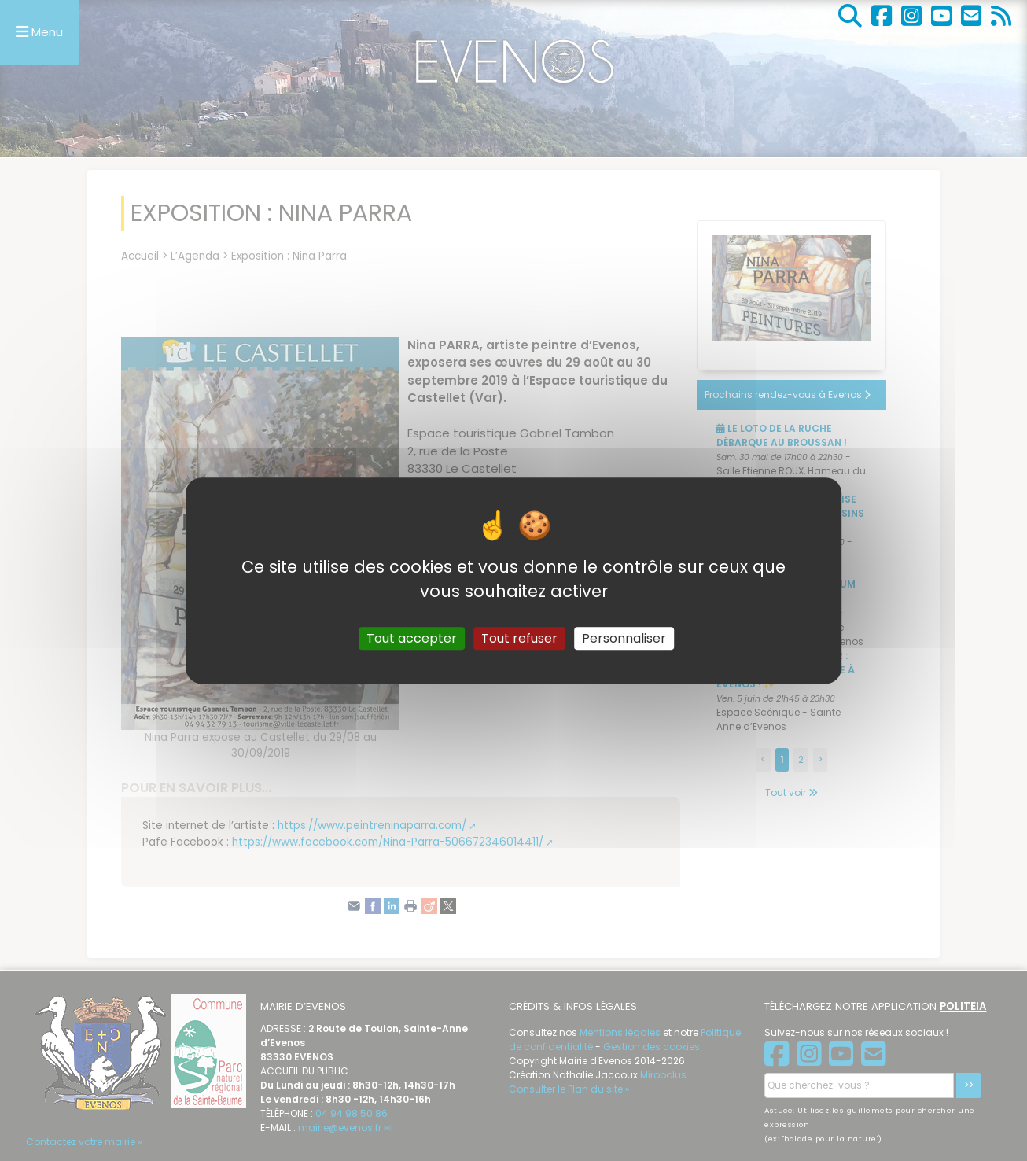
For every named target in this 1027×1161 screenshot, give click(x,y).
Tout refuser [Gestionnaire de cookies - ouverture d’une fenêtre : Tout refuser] (519, 638)
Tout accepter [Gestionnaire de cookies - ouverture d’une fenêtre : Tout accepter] (411, 638)
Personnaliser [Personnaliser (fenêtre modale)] (624, 638)
